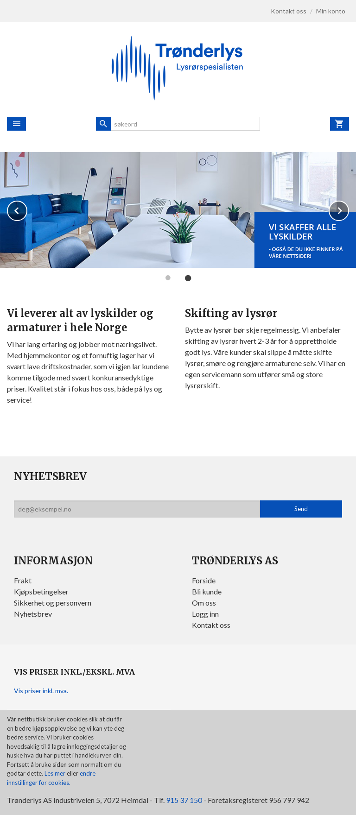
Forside (204, 580)
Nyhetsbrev (33, 613)
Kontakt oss (211, 624)
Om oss (204, 602)
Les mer (55, 773)
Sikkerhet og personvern (52, 602)
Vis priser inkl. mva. (41, 691)
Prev (26, 209)
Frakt (23, 580)
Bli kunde (207, 591)
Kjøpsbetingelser (41, 591)
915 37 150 (184, 800)
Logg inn (205, 613)
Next (348, 209)
